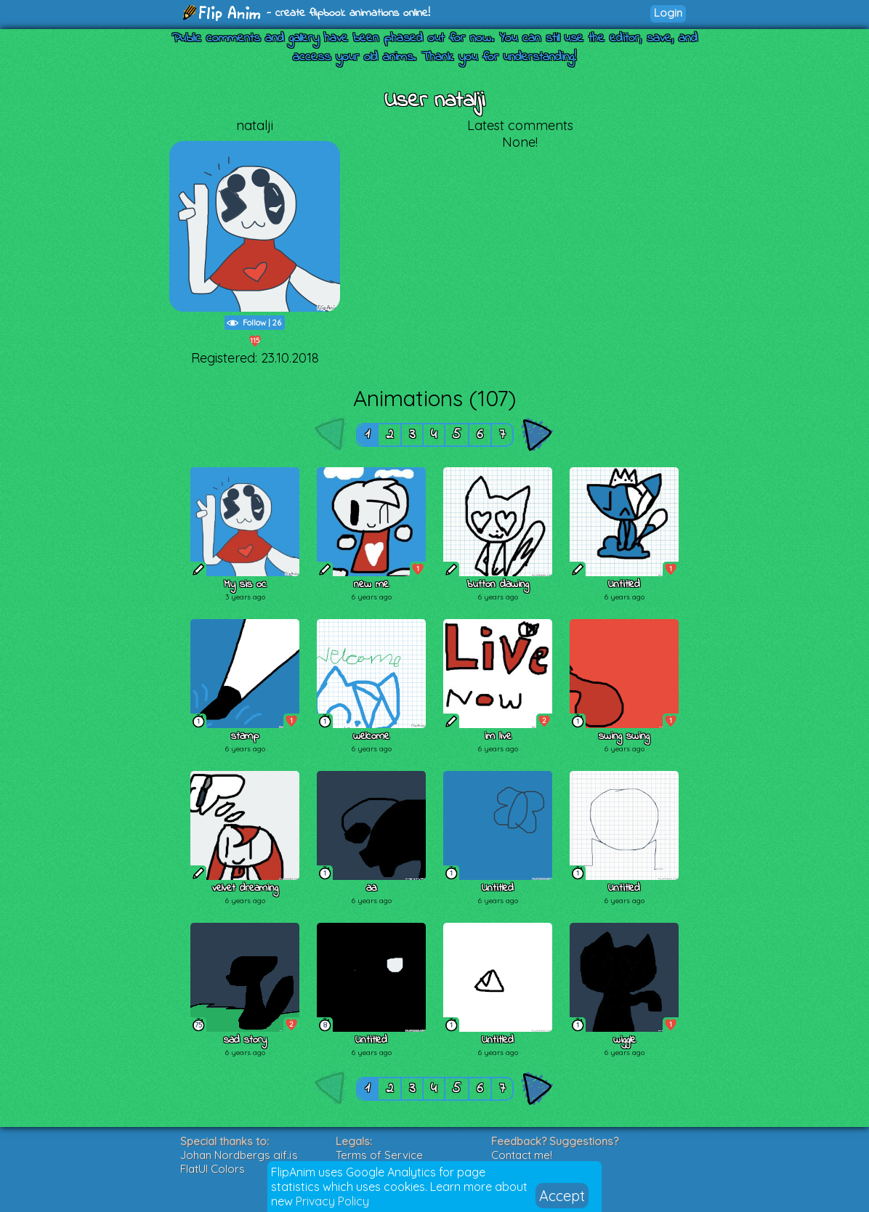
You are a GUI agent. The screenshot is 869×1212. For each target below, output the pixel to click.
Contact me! (521, 1155)
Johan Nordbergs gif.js (239, 1155)
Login (668, 13)
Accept (562, 1196)
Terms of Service (379, 1155)
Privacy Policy (332, 1201)
